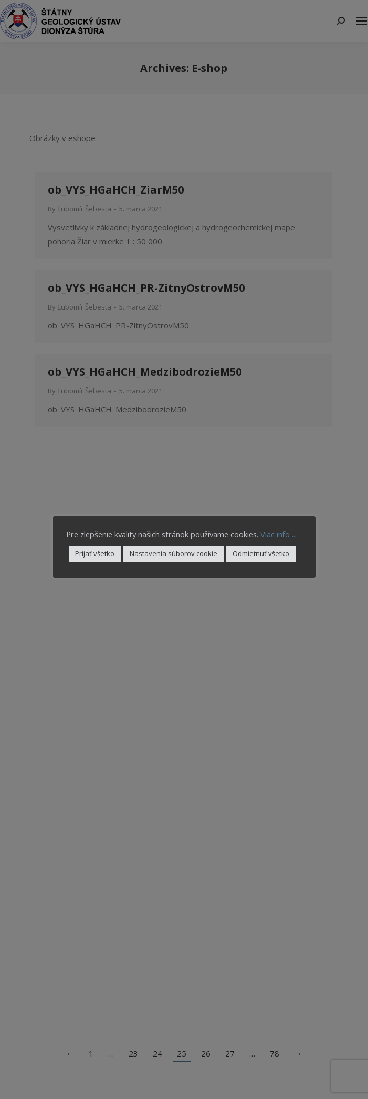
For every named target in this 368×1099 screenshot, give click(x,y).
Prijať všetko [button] (94, 553)
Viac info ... (278, 534)
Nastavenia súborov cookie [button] (173, 553)
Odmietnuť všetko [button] (261, 553)
